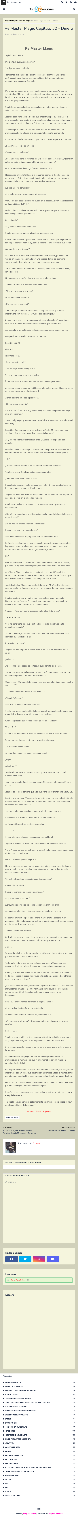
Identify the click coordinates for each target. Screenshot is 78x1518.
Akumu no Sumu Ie (40, 1383)
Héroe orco (40, 1431)
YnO (40, 1488)
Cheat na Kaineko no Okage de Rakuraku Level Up (40, 1403)
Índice (38, 1111)
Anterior (30, 1111)
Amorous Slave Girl (40, 1387)
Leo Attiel (40, 1443)
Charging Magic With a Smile (40, 1399)
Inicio (39, 1509)
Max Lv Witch (40, 1459)
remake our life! (40, 1496)
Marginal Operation (40, 1455)
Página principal (14, 2)
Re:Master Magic (24, 21)
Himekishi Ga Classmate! (40, 1427)
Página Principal (11, 21)
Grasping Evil (40, 1423)
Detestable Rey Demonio (40, 1407)
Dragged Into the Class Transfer (40, 1411)
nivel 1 (40, 1492)
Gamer (40, 1419)
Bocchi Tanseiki (40, 1395)
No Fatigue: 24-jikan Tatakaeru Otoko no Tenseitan (40, 1467)
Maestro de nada (40, 1447)
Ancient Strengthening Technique (40, 1391)
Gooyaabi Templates (55, 1514)
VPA (40, 1483)
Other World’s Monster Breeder (40, 1471)
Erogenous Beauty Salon (40, 1415)
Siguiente (47, 1111)
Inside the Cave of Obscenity (40, 1439)
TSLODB (40, 1479)
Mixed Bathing (40, 1463)
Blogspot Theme (29, 1514)
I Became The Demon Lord (40, 1435)
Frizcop (9, 34)
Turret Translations (18, 1280)
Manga (40, 1451)
